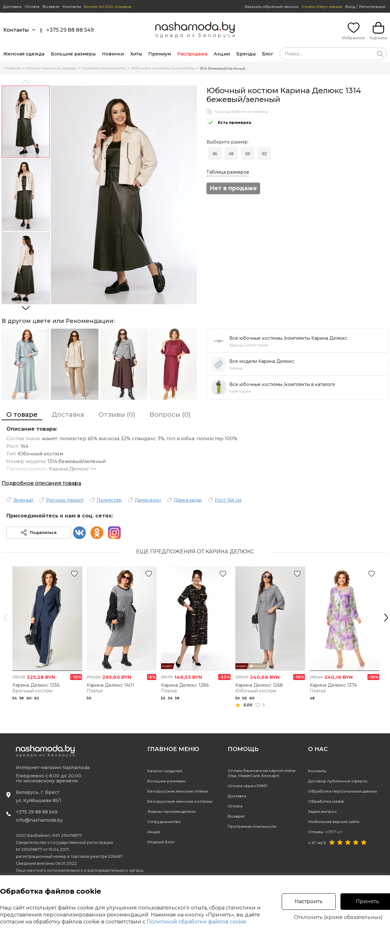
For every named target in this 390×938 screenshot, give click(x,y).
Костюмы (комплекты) (104, 68)
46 (214, 153)
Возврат (51, 6)
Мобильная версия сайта (333, 821)
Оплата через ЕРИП (247, 785)
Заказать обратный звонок (272, 6)
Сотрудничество (164, 821)
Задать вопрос (322, 811)
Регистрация (372, 6)
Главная (13, 68)
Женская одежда (23, 54)
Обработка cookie (326, 801)
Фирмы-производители (171, 811)
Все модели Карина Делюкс (261, 361)
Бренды (246, 54)
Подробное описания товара (41, 483)
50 (247, 153)
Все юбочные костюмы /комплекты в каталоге (282, 384)
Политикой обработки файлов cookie (196, 922)
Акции (222, 54)
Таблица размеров (227, 172)
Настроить (309, 901)
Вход (350, 6)
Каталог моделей (164, 770)
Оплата (32, 6)
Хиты (136, 54)
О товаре (21, 414)
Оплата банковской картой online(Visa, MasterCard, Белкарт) (261, 773)
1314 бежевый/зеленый (222, 68)
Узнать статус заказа (322, 6)
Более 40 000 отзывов (107, 6)
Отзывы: (325, 831)
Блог (267, 54)
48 (231, 153)
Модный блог (161, 841)
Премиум (159, 54)
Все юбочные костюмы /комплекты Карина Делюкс (288, 338)
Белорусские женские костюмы (179, 801)
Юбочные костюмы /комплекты (163, 68)
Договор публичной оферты (337, 781)
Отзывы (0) (116, 414)
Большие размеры (73, 54)
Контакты (72, 6)
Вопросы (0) (170, 414)
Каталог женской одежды (51, 68)
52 (264, 153)
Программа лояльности (252, 826)
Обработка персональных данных (342, 791)
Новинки (113, 54)
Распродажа (192, 54)
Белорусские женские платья (177, 791)
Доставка (12, 6)
